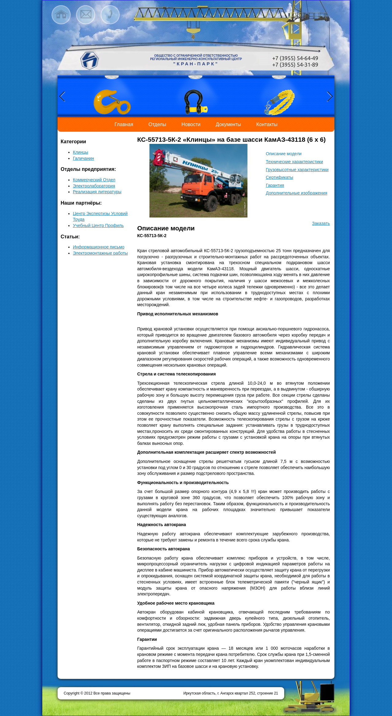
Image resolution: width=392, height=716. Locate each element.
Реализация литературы (97, 191)
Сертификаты (279, 177)
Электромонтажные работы (100, 253)
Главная (124, 124)
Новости (191, 124)
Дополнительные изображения (296, 193)
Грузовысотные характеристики (297, 169)
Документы (228, 124)
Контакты (266, 124)
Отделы (157, 124)
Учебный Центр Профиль (98, 225)
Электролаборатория (94, 185)
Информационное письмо (98, 246)
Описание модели (284, 153)
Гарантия (275, 185)
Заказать (321, 223)
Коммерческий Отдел (94, 179)
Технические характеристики (294, 161)
